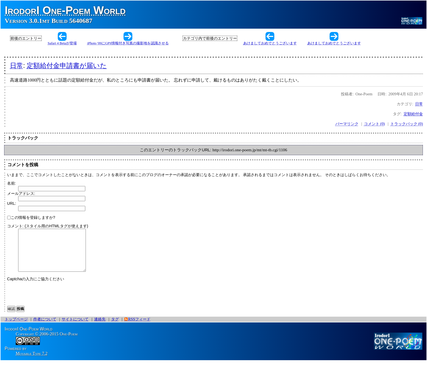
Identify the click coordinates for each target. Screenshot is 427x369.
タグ (115, 327)
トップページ (16, 327)
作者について (44, 327)
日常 (16, 65)
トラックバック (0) (406, 124)
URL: (11, 203)
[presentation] (49, 300)
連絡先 (100, 327)
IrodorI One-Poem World (65, 10)
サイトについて (75, 327)
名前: (11, 183)
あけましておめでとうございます (270, 43)
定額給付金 (413, 114)
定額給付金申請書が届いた (67, 65)
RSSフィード (139, 327)
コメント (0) (374, 124)
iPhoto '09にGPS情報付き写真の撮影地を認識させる (128, 43)
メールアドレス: (21, 193)
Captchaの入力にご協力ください (35, 287)
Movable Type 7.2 (32, 361)
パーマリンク (346, 124)
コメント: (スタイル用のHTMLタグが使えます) (47, 226)
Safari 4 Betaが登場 (62, 43)
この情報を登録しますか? (31, 217)
